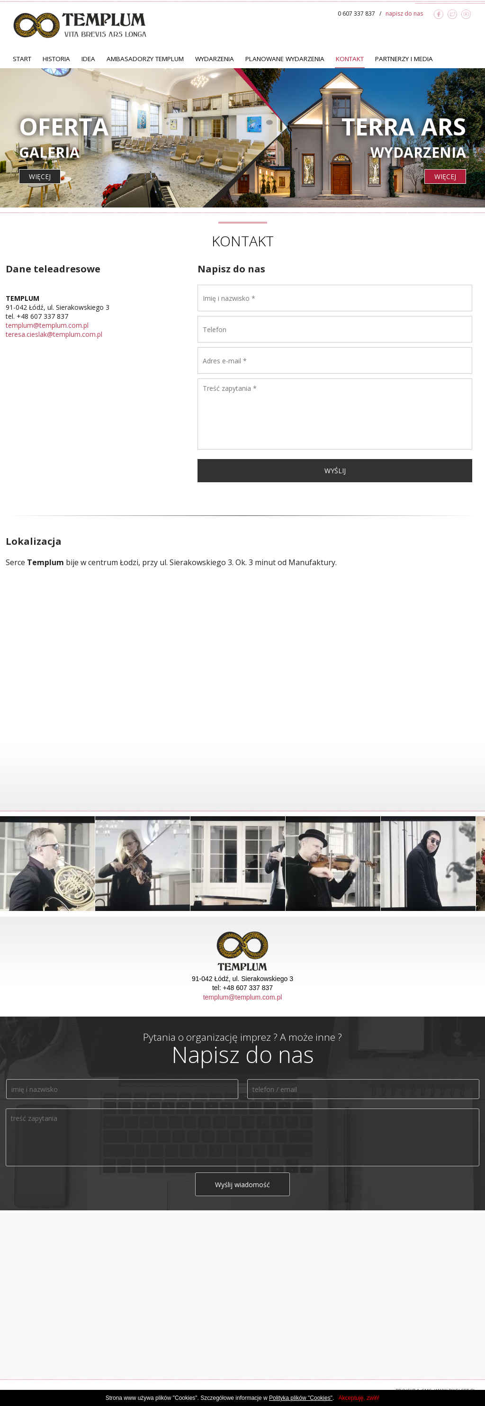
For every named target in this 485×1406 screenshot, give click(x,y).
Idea (88, 58)
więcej (40, 176)
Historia (56, 58)
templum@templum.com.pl (47, 325)
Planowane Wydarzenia (284, 58)
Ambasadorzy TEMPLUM (145, 58)
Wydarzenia (214, 58)
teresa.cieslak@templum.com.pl (54, 334)
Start (22, 58)
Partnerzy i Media (404, 58)
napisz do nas (404, 13)
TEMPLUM (80, 25)
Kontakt (350, 58)
